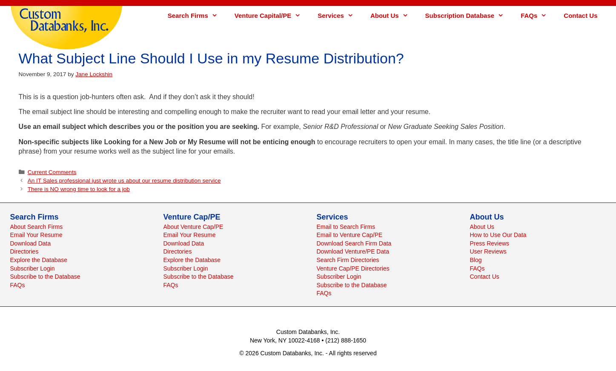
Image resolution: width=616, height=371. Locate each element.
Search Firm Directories (348, 260)
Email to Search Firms (346, 226)
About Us (393, 15)
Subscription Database (469, 15)
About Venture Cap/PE (193, 226)
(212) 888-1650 (345, 340)
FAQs (538, 15)
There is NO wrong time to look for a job (79, 189)
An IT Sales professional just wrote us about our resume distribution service (124, 180)
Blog (476, 260)
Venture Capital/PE (272, 15)
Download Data (30, 243)
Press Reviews (490, 243)
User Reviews (488, 251)
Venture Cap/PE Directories (353, 268)
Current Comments (52, 172)
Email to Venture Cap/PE (350, 234)
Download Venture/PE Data (353, 251)
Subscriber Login (32, 268)
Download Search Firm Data (354, 243)
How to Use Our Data (498, 234)
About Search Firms (36, 226)
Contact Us (580, 15)
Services (340, 15)
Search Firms (197, 15)
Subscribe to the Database (45, 276)
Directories (24, 251)
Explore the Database (39, 260)
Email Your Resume (36, 234)
